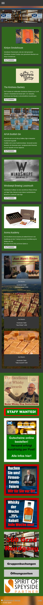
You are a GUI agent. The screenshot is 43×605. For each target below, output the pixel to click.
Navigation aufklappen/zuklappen (21, 3)
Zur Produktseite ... (10, 60)
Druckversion (7, 600)
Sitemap (17, 600)
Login (40, 600)
